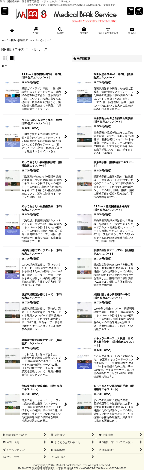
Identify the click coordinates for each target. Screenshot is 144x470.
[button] (4, 11)
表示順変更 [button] (82, 58)
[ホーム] (12, 31)
